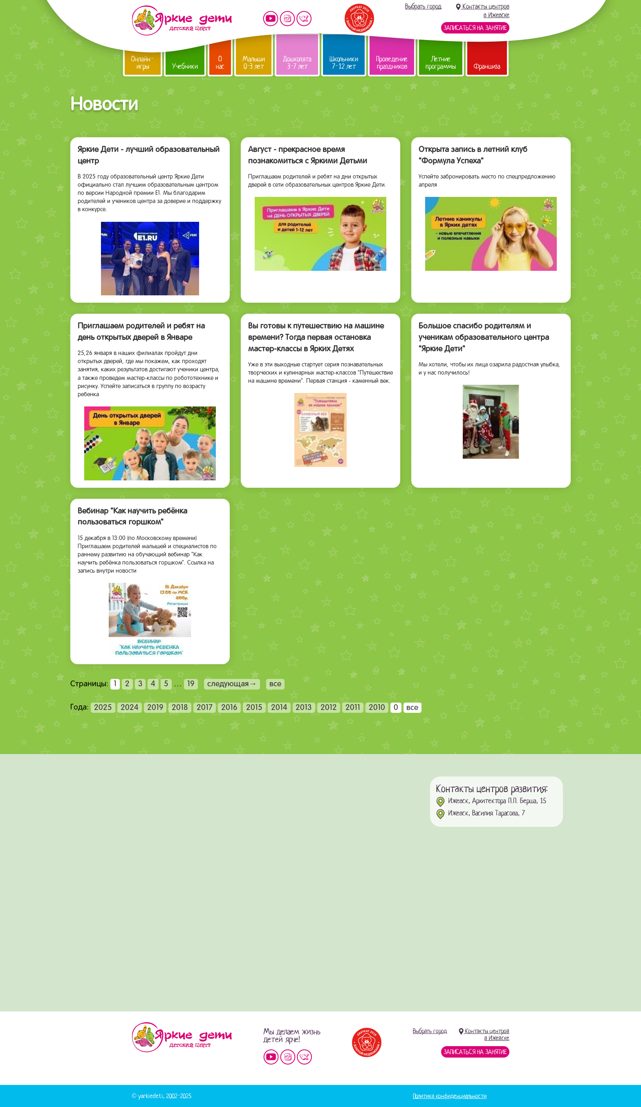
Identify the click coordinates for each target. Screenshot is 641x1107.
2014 (279, 707)
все (275, 684)
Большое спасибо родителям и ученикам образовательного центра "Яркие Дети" (484, 338)
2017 (205, 707)
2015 (254, 707)
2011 (352, 707)
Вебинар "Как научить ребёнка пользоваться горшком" (132, 517)
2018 (180, 707)
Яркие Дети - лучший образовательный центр (149, 155)
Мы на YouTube (270, 18)
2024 (130, 707)
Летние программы (441, 62)
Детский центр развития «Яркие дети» (182, 20)
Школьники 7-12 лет (343, 62)
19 (191, 684)
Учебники (185, 66)
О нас (220, 62)
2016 (229, 707)
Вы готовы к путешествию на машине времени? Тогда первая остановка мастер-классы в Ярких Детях (316, 338)
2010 (377, 707)
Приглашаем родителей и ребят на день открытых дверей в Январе (141, 332)
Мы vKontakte (304, 18)
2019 (155, 707)
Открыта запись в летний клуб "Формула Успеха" (473, 155)
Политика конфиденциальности (449, 1096)
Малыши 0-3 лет (253, 62)
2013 (304, 707)
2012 (328, 707)
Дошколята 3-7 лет (297, 62)
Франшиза (487, 66)
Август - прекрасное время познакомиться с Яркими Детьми (307, 155)
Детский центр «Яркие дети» (182, 1037)
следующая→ (232, 684)
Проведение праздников (392, 62)
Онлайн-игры (142, 62)
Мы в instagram (287, 18)
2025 (103, 707)
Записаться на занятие (475, 28)
